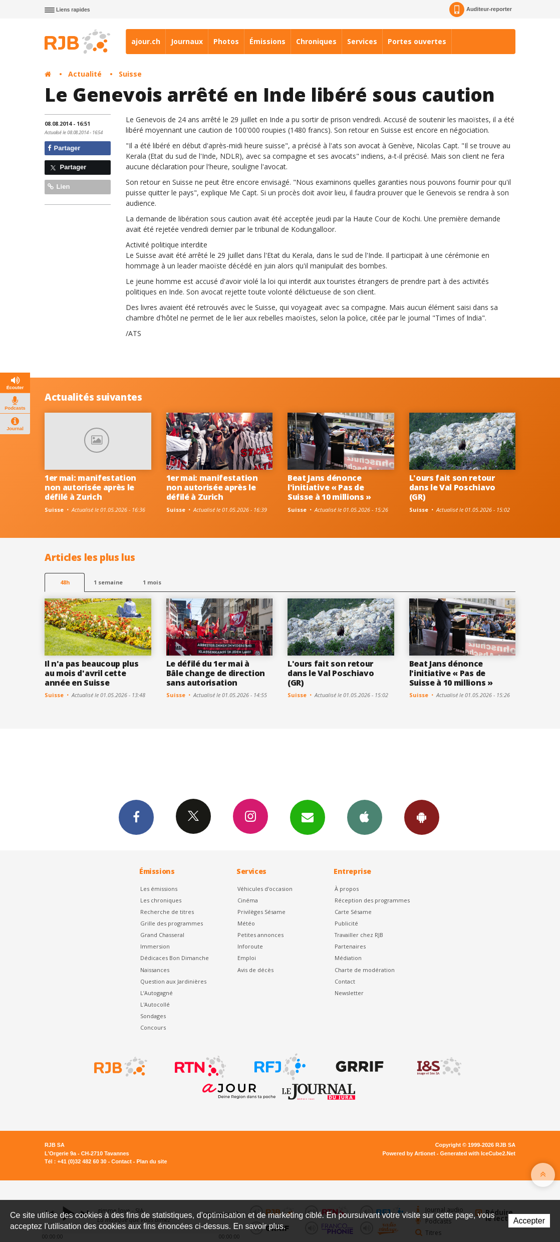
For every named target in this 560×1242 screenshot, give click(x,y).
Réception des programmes (372, 900)
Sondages (153, 1016)
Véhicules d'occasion (265, 888)
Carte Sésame (353, 911)
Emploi (246, 958)
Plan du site (151, 1161)
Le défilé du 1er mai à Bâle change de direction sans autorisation (215, 673)
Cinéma (247, 900)
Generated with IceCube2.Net (477, 1153)
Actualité (85, 74)
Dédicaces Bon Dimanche (174, 958)
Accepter (529, 1220)
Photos (226, 41)
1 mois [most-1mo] (152, 582)
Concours (153, 1027)
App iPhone (364, 817)
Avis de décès (255, 970)
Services (362, 41)
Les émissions (158, 888)
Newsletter (349, 993)
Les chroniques (160, 900)
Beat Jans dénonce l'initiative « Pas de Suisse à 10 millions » (329, 487)
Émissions (267, 41)
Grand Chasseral (162, 935)
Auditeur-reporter (480, 9)
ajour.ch (145, 41)
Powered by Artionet (409, 1153)
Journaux (187, 41)
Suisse (130, 74)
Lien (59, 186)
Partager (64, 148)
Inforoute (250, 946)
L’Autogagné (156, 993)
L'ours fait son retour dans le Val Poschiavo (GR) (452, 487)
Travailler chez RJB (359, 935)
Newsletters (307, 817)
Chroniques (316, 41)
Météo (246, 923)
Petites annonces (260, 935)
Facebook (136, 817)
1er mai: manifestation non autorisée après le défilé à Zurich (90, 487)
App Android (421, 817)
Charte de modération (365, 970)
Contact (345, 981)
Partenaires (350, 946)
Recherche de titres (167, 911)
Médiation (348, 958)
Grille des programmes (171, 923)
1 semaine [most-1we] (108, 582)
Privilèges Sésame (261, 911)
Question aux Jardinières (173, 981)
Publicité (346, 923)
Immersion (155, 946)
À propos (347, 888)
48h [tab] (65, 582)
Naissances (154, 970)
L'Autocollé (155, 1004)
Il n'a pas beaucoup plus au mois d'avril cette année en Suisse (91, 673)
